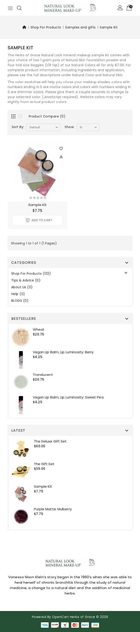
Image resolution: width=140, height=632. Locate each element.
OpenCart (60, 617)
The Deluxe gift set (50, 441)
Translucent (43, 374)
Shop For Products (46, 27)
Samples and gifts (80, 27)
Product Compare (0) (47, 116)
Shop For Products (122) (31, 274)
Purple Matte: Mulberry (53, 509)
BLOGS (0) (20, 301)
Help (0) (18, 294)
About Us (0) (22, 287)
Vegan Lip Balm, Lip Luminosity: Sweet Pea (68, 397)
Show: (69, 127)
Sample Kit (109, 27)
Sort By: (18, 127)
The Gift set (44, 463)
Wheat (39, 329)
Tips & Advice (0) (26, 280)
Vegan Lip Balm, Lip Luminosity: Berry (63, 352)
